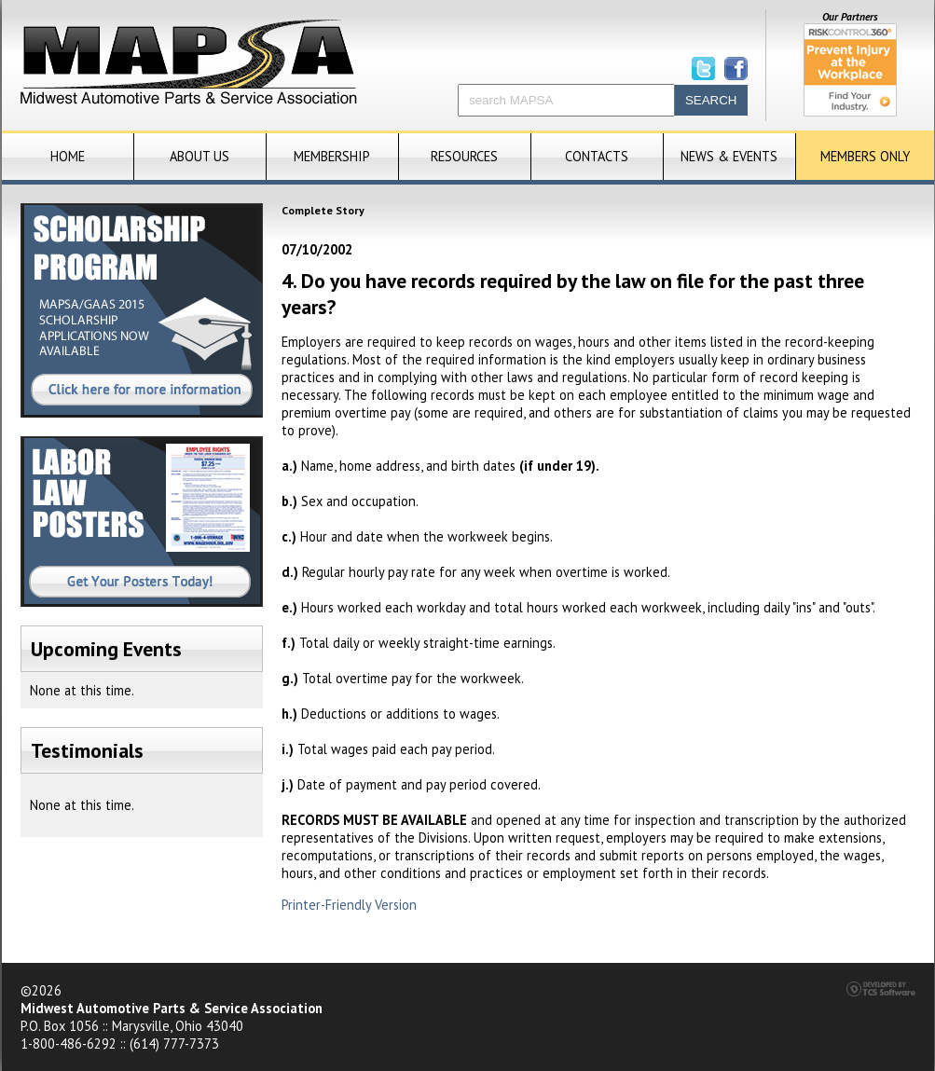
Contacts (596, 156)
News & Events (729, 156)
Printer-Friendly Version (349, 904)
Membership (332, 156)
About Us (199, 156)
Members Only (865, 156)
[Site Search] (566, 100)
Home (67, 156)
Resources (464, 156)
